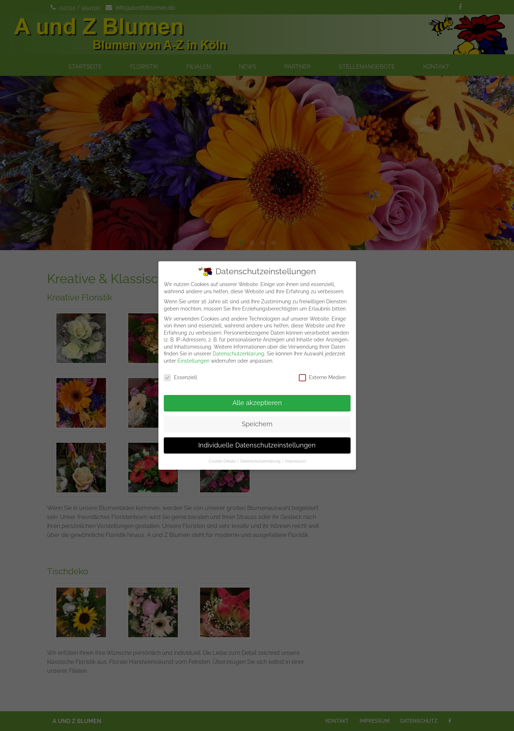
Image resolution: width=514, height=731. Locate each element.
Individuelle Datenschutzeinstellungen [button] (257, 441)
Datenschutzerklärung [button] (260, 457)
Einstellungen (193, 356)
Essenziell (180, 373)
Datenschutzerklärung (238, 350)
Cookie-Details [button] (222, 457)
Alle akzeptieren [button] (257, 398)
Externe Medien (322, 373)
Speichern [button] (257, 419)
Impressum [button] (295, 457)
